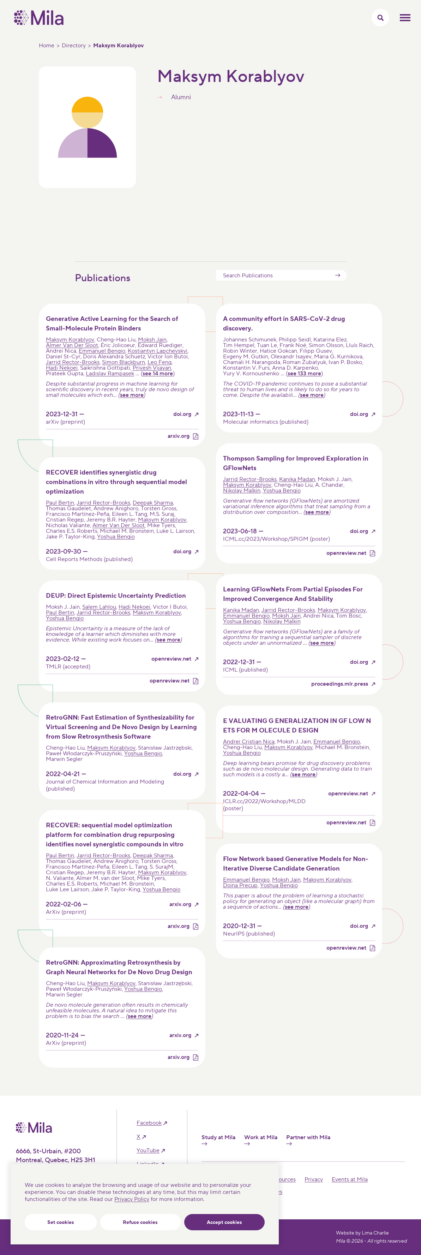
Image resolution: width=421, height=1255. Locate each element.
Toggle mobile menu (405, 17)
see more (132, 407)
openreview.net (346, 565)
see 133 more (304, 385)
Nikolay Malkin (241, 502)
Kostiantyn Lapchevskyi (157, 363)
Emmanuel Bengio (102, 363)
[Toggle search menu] (380, 17)
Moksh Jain (152, 352)
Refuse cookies (140, 1222)
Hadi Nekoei (62, 380)
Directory (74, 45)
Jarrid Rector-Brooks (73, 374)
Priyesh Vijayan (152, 380)
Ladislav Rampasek (110, 385)
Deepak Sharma (153, 515)
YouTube (148, 1150)
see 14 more (158, 385)
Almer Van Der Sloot (72, 357)
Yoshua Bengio (116, 549)
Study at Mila (218, 1140)
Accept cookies (224, 1222)
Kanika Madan (297, 491)
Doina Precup (240, 897)
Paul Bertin (60, 515)
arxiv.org (179, 448)
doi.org (182, 426)
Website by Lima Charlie (362, 1233)
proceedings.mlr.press (339, 696)
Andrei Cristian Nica (249, 753)
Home (46, 45)
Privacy (314, 1179)
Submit (337, 287)
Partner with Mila (308, 1140)
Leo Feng (160, 374)
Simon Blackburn (123, 374)
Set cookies (60, 1222)
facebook (149, 1123)
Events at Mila (350, 1179)
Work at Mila (260, 1140)
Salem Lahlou (99, 619)
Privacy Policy (131, 1199)
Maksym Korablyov (70, 352)
